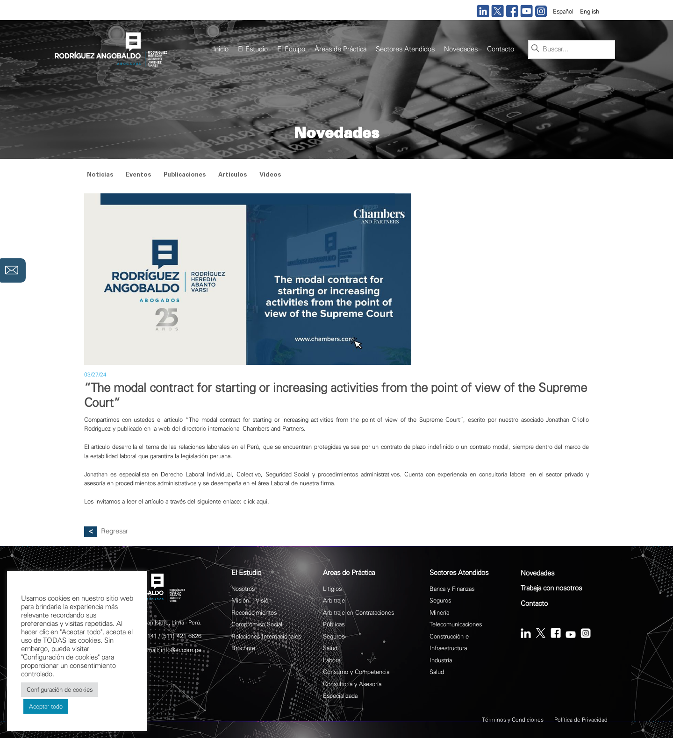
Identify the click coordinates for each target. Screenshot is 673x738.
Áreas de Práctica (340, 49)
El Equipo (291, 49)
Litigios (332, 589)
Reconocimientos (254, 613)
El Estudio (253, 49)
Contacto (500, 49)
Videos (270, 175)
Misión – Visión (251, 600)
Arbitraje (334, 600)
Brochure (243, 648)
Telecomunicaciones (456, 624)
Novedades (461, 49)
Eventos (138, 175)
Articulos (232, 175)
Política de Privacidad (581, 720)
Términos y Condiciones (513, 720)
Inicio (221, 49)
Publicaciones (185, 175)
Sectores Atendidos (405, 49)
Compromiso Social (256, 624)
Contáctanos (13, 270)
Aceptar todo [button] (46, 706)
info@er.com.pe (181, 650)
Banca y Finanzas (452, 589)
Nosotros (243, 589)
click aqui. (256, 501)
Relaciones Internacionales (266, 636)
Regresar (114, 531)
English (589, 11)
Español (563, 11)
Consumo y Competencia (356, 672)
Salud (330, 648)
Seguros (333, 636)
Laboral (332, 660)
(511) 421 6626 (181, 636)
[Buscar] (535, 49)
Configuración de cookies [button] (60, 690)
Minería (439, 613)
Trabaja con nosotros (551, 588)
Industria (441, 660)
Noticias (100, 175)
